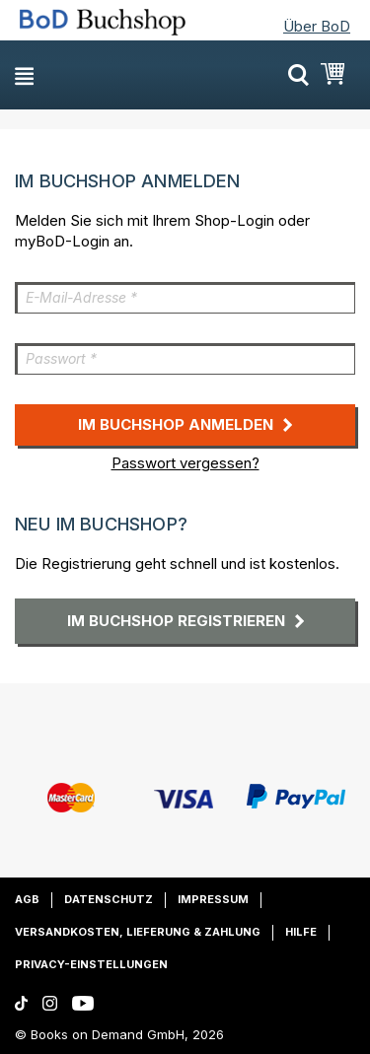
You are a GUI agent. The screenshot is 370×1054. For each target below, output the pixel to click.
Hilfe (301, 932)
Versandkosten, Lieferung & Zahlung (137, 932)
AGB (27, 899)
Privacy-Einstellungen (91, 964)
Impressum (213, 899)
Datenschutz (108, 899)
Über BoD (316, 26)
